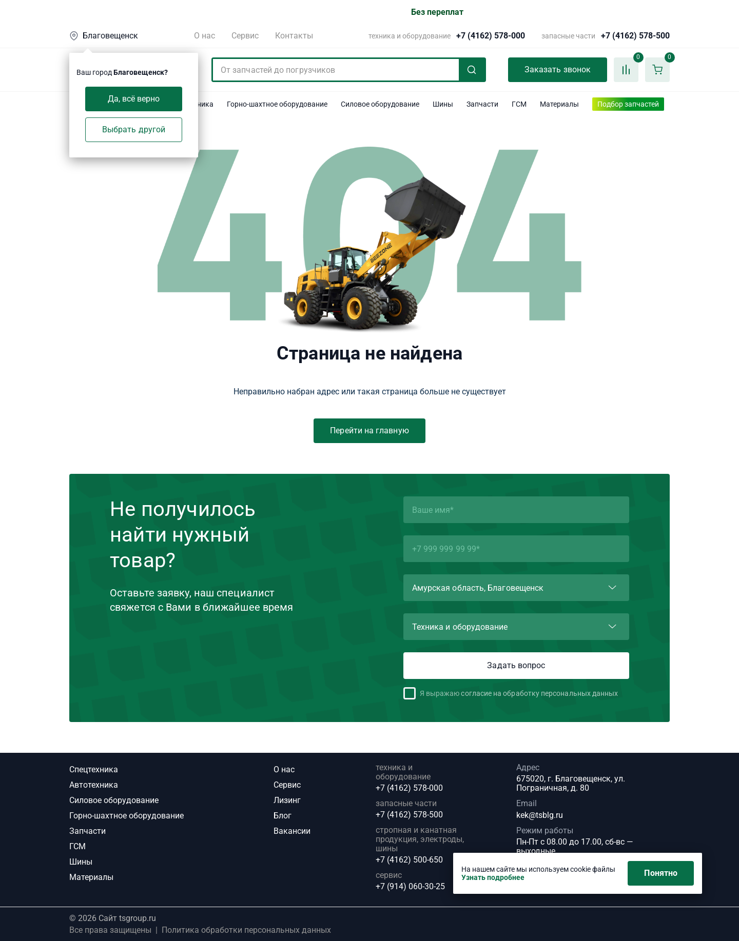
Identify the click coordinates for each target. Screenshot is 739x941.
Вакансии (292, 831)
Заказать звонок (557, 69)
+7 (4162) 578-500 (635, 36)
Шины (80, 862)
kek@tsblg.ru (539, 815)
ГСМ (77, 846)
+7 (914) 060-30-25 (410, 886)
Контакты (294, 36)
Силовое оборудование (114, 800)
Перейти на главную (369, 430)
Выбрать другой (133, 129)
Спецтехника (93, 769)
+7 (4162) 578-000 (490, 36)
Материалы (91, 877)
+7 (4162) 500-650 (409, 860)
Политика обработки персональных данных (246, 930)
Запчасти (87, 831)
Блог (282, 815)
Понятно (660, 873)
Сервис (245, 36)
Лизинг (287, 800)
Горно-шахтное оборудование (126, 815)
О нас (204, 36)
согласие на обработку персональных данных (539, 693)
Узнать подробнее (492, 877)
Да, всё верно (134, 99)
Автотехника (93, 785)
